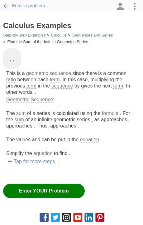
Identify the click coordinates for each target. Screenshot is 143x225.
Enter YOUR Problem (44, 190)
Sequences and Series (92, 35)
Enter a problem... (26, 6)
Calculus (59, 35)
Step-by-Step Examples (24, 35)
